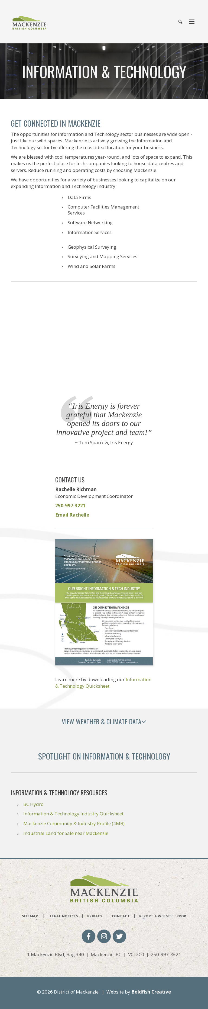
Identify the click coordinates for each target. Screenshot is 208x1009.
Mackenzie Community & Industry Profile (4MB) (74, 823)
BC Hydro (33, 804)
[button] (88, 936)
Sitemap (30, 916)
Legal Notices (64, 916)
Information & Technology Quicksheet (103, 682)
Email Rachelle (72, 515)
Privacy (95, 916)
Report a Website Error (162, 916)
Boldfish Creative (151, 992)
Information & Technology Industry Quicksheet (73, 814)
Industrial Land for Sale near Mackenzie (65, 833)
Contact (121, 916)
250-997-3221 (70, 505)
